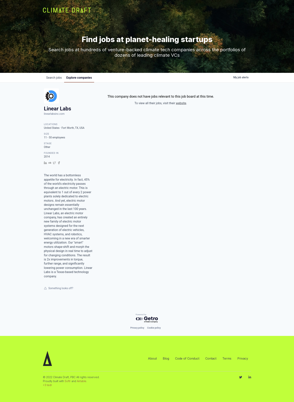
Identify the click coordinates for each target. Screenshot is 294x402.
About (152, 358)
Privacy (242, 358)
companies (81, 77)
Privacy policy (137, 328)
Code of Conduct (187, 358)
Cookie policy (154, 328)
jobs (54, 77)
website (181, 103)
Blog (166, 358)
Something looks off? (58, 288)
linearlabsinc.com (54, 113)
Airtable (81, 381)
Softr (68, 381)
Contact (210, 358)
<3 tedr (47, 385)
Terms (226, 358)
